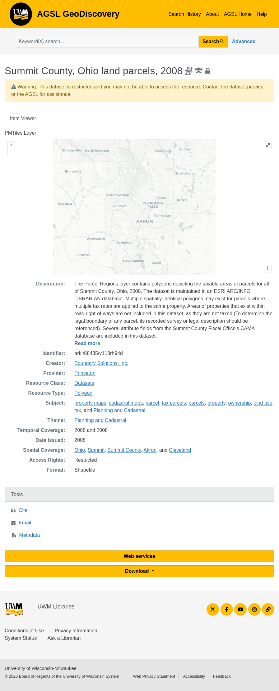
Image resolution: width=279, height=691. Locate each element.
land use (262, 403)
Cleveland (180, 450)
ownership (239, 403)
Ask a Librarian (64, 638)
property (216, 403)
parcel (152, 403)
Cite (23, 510)
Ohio (79, 450)
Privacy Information (76, 630)
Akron (149, 450)
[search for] (107, 41)
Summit (96, 450)
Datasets (84, 383)
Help (262, 14)
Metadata (29, 535)
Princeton (84, 373)
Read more (87, 343)
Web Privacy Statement (154, 676)
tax (77, 410)
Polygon (83, 393)
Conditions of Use (24, 630)
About (212, 14)
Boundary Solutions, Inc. (101, 363)
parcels (197, 403)
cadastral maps (126, 403)
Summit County (124, 450)
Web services (140, 556)
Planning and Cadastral (119, 410)
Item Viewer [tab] (23, 118)
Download (137, 571)
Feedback (222, 676)
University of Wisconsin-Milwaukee (41, 668)
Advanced (244, 41)
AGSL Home (238, 14)
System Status (21, 638)
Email (25, 522)
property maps (90, 403)
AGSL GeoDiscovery (20, 16)
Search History (184, 14)
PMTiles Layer (20, 133)
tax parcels (174, 403)
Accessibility (194, 676)
